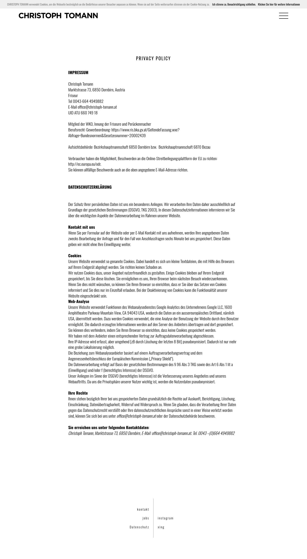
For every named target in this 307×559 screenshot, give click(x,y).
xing (161, 527)
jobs (146, 518)
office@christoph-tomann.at (97, 107)
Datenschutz (139, 527)
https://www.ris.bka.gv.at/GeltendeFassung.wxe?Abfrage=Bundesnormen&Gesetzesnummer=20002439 (124, 132)
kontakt (143, 509)
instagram (166, 518)
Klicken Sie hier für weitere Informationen (279, 4)
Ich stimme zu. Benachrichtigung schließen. (234, 4)
